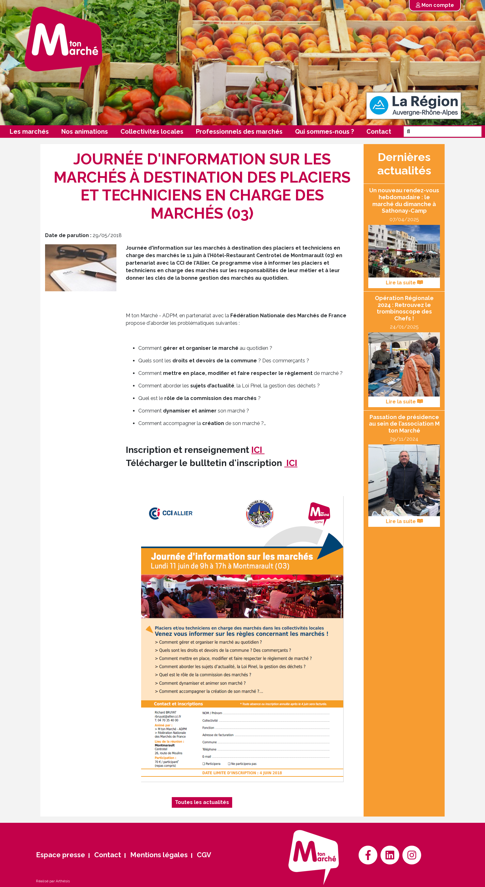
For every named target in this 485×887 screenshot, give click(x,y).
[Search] (447, 131)
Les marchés (29, 131)
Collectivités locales (151, 131)
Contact (378, 131)
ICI (257, 450)
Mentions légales (159, 855)
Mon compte (435, 5)
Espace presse (60, 855)
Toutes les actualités (202, 802)
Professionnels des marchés (239, 131)
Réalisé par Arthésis (53, 881)
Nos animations (84, 131)
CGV (204, 855)
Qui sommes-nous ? (324, 131)
